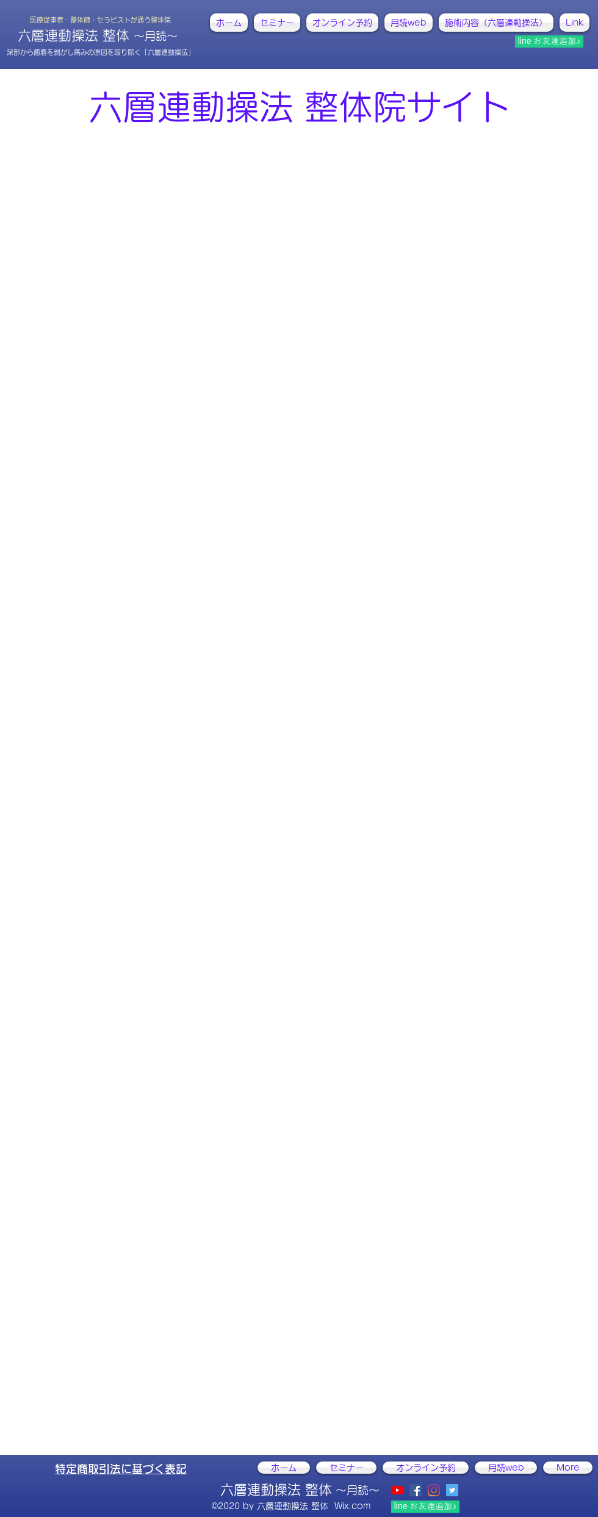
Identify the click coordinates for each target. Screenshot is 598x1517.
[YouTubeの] (397, 1490)
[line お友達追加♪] (549, 41)
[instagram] (434, 1490)
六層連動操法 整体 (98, 35)
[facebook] (415, 1490)
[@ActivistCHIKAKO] (452, 1490)
